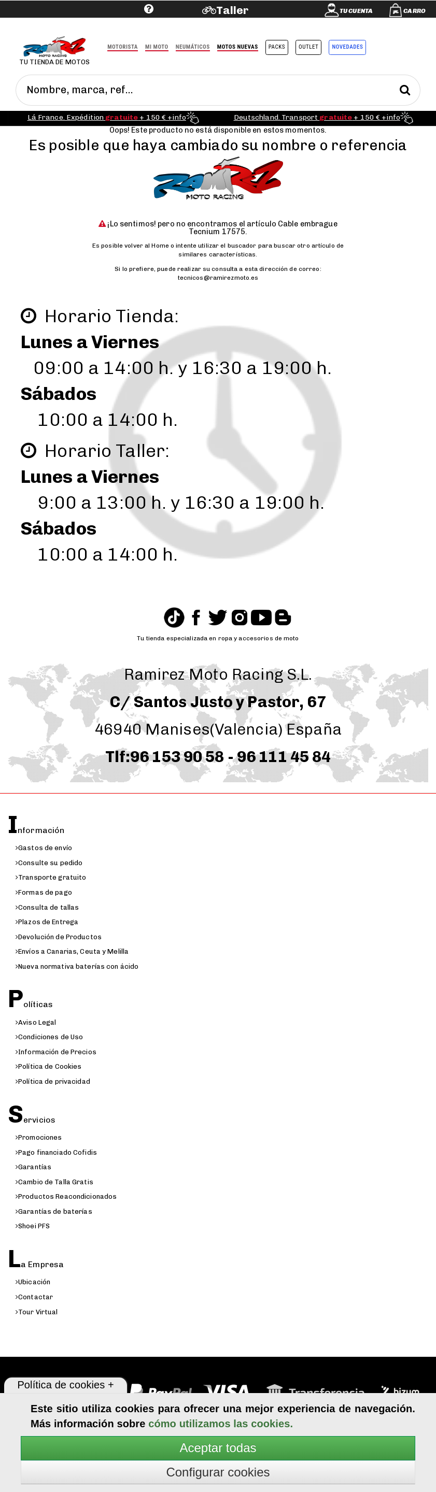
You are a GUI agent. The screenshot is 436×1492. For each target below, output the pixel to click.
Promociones (39, 1137)
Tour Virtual (37, 1312)
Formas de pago (44, 892)
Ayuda (84, 25)
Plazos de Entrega (47, 922)
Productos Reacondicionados (66, 1196)
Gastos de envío (44, 848)
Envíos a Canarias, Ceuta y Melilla (72, 951)
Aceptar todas (217, 1448)
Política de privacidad (53, 1081)
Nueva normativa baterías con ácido (77, 966)
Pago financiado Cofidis (56, 1152)
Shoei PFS (33, 1226)
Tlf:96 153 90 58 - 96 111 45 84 (218, 757)
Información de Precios (56, 1052)
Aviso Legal (36, 1022)
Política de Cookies (48, 1066)
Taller (232, 10)
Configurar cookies (218, 1472)
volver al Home (146, 245)
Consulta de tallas (47, 907)
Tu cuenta (356, 11)
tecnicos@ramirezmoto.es (218, 277)
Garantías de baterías (54, 1211)
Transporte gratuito (51, 877)
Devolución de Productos (59, 937)
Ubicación (33, 1282)
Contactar (34, 1297)
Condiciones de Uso (49, 1037)
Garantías (33, 1167)
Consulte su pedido (49, 863)
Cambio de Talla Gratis (54, 1182)
